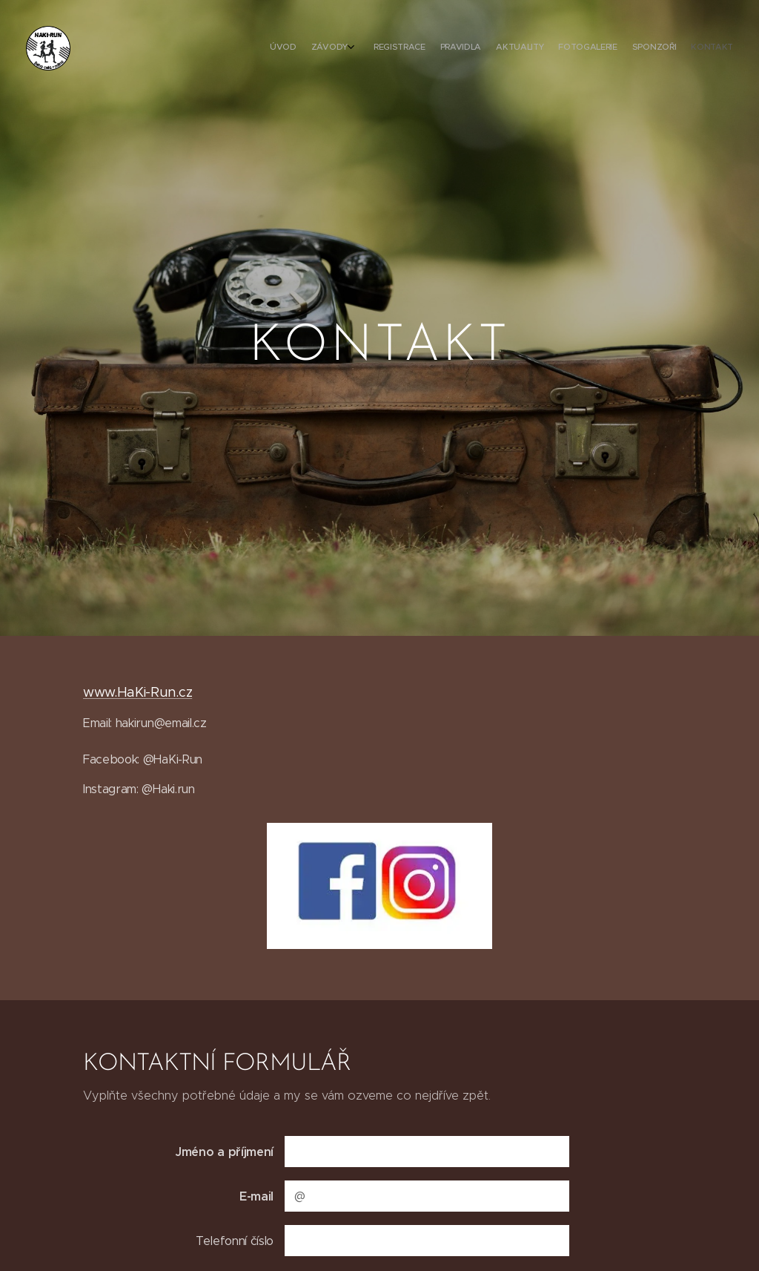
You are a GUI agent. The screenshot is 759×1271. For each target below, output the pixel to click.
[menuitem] (620, 48)
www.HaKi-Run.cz (137, 692)
